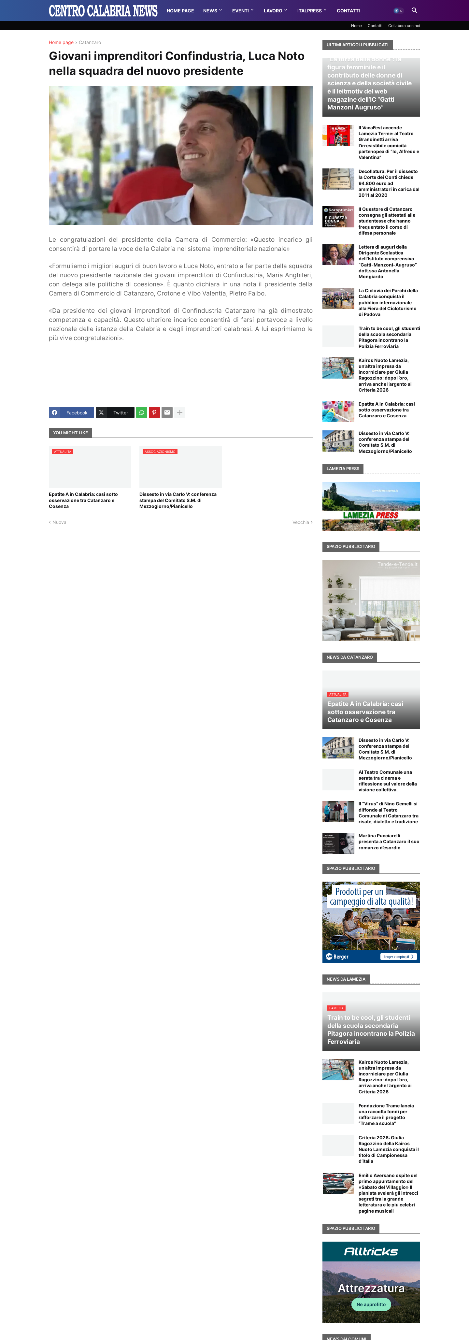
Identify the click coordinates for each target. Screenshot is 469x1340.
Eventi (240, 10)
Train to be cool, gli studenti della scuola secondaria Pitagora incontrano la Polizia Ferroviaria (389, 337)
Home (356, 25)
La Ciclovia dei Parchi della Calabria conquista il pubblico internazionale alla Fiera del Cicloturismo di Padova (388, 302)
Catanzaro (90, 42)
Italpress (309, 10)
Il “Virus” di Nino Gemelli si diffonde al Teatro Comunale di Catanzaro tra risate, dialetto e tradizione (389, 812)
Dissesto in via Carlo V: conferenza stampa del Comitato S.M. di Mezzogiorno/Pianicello (178, 500)
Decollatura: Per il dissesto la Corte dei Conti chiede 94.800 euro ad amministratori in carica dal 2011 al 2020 (389, 183)
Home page (61, 42)
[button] (398, 10)
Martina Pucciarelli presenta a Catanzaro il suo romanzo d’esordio (389, 841)
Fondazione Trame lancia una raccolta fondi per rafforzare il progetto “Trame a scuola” (386, 1114)
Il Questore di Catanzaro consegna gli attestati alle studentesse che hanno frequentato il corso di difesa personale (387, 221)
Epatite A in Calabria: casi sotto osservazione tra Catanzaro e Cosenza (83, 500)
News (210, 10)
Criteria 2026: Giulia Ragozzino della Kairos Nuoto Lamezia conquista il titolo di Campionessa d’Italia (389, 1149)
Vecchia (300, 522)
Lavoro (273, 10)
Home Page (180, 10)
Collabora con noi (404, 25)
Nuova (59, 522)
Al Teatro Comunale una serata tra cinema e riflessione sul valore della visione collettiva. (388, 781)
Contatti (348, 10)
